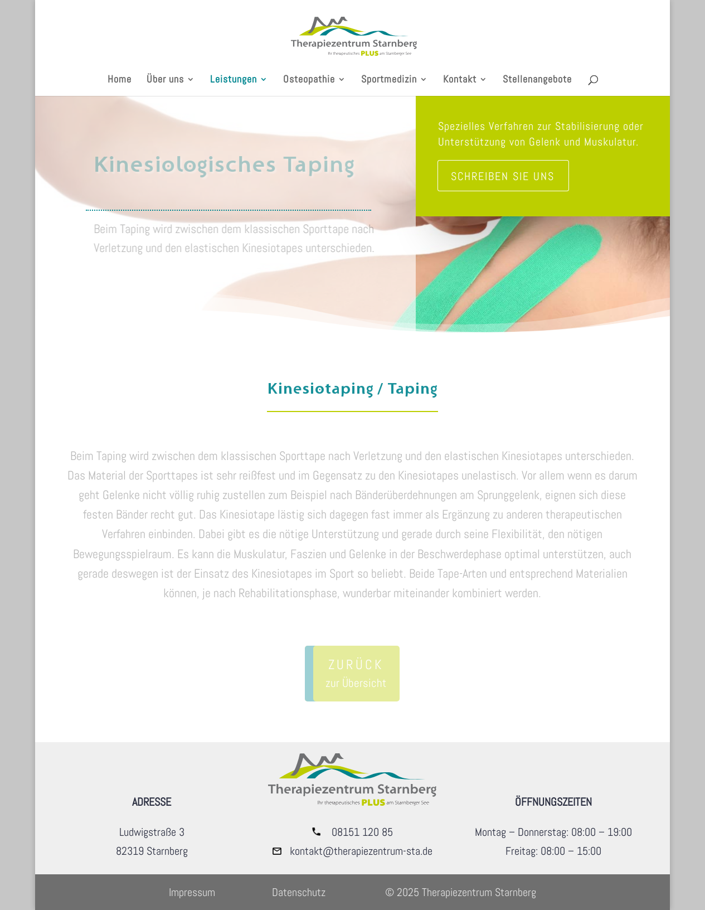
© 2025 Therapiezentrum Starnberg (460, 892)
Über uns (165, 80)
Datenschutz (298, 892)
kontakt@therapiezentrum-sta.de (361, 851)
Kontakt (460, 80)
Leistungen (233, 80)
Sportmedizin (389, 80)
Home (120, 80)
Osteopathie (309, 80)
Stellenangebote (537, 80)
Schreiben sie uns (503, 176)
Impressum (192, 892)
